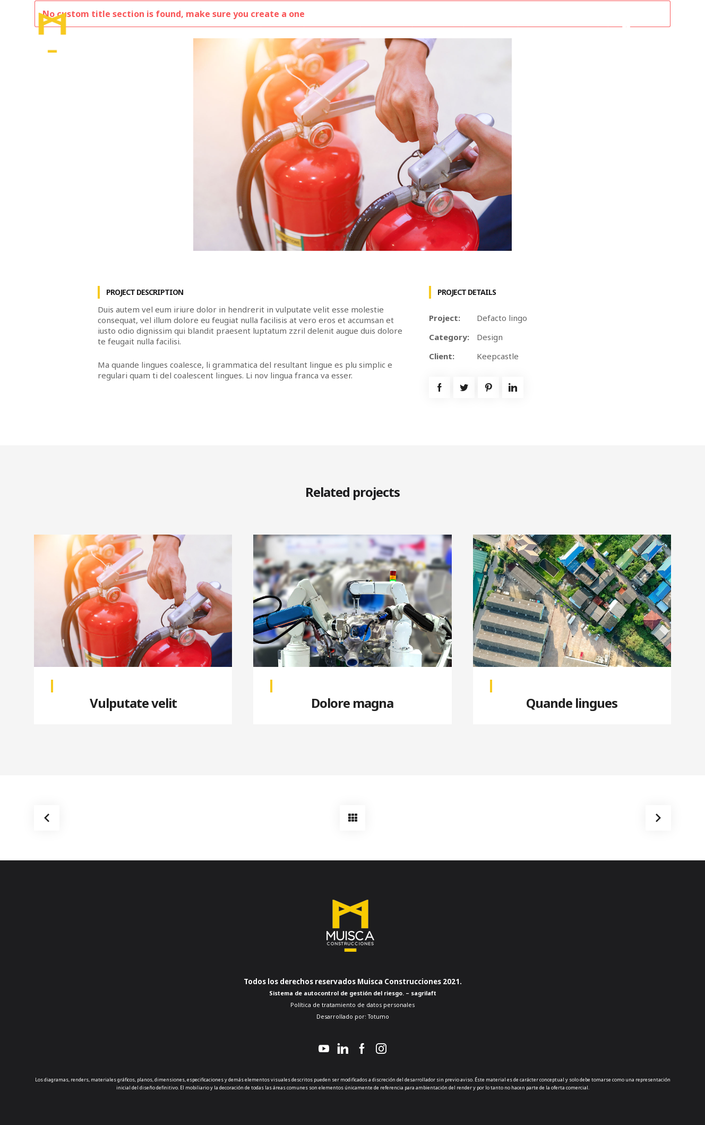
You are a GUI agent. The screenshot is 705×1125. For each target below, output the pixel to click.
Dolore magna (352, 703)
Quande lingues (571, 703)
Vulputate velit (133, 703)
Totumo (377, 1016)
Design (490, 337)
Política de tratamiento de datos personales (352, 1005)
